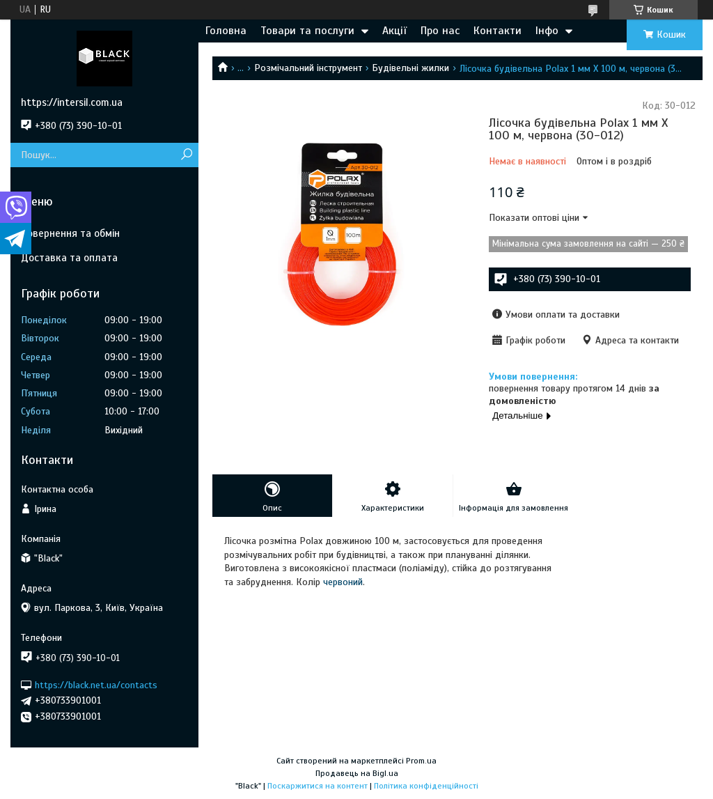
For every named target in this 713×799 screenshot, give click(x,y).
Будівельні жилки (410, 68)
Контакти (497, 31)
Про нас (440, 31)
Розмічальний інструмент (308, 68)
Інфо (546, 31)
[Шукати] (186, 155)
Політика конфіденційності (426, 786)
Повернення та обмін (70, 233)
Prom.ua (421, 761)
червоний (343, 582)
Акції (394, 31)
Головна (225, 31)
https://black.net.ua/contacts (96, 684)
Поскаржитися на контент (317, 786)
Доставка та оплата (69, 257)
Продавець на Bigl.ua (356, 773)
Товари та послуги (307, 31)
